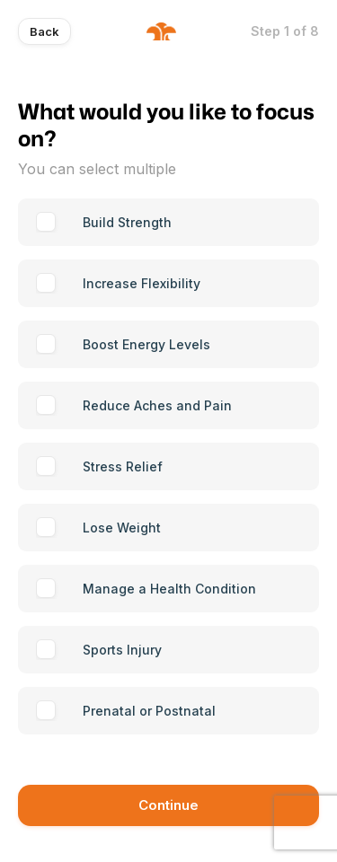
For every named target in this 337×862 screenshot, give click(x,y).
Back (44, 31)
